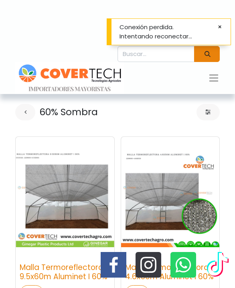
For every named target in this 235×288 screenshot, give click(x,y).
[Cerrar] (220, 27)
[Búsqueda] (207, 54)
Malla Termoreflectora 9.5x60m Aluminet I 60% (63, 272)
